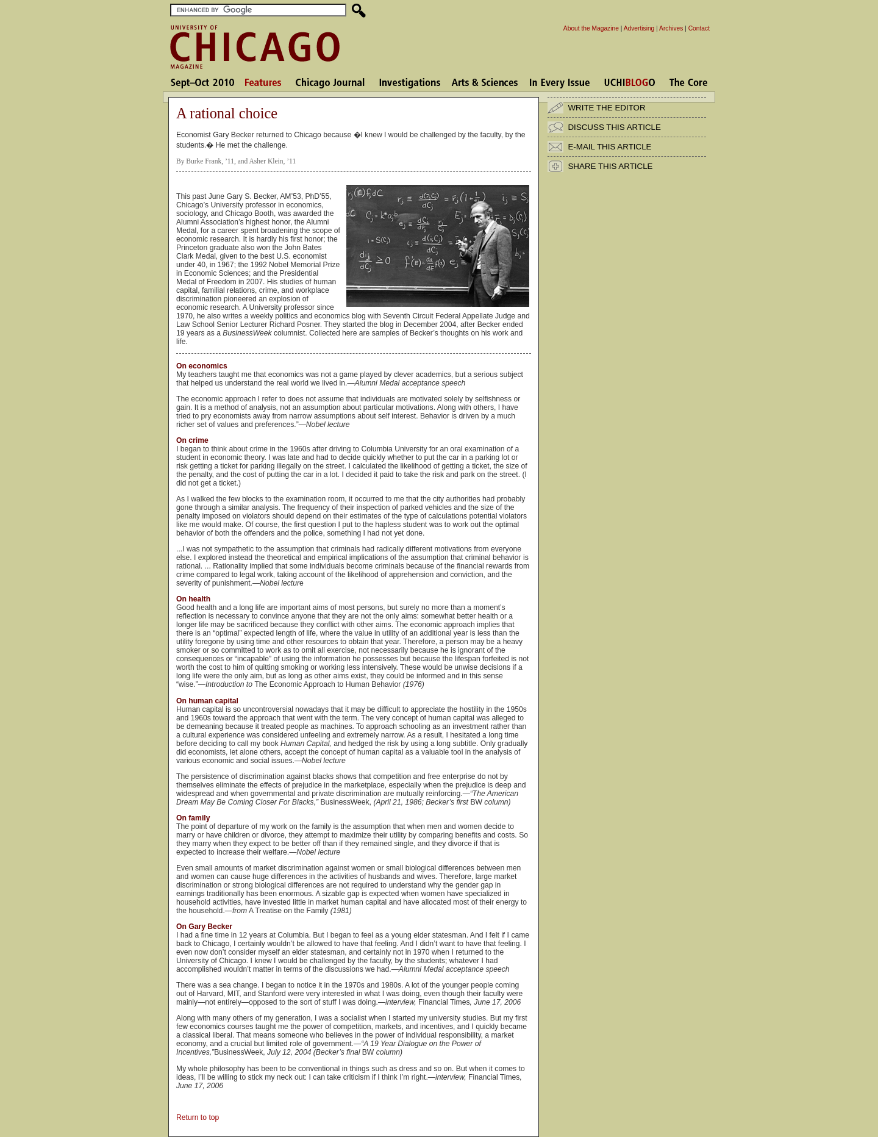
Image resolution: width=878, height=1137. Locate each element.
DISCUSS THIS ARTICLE (614, 127)
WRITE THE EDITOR (606, 107)
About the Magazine (591, 28)
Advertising (639, 28)
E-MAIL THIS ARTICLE (609, 146)
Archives (671, 28)
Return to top (197, 1117)
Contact (699, 28)
